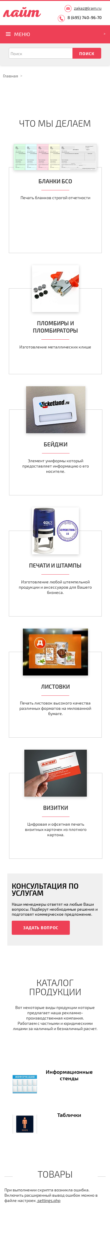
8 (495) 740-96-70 (84, 17)
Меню (22, 34)
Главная (10, 75)
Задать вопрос (40, 927)
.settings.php (48, 1200)
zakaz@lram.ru (87, 8)
